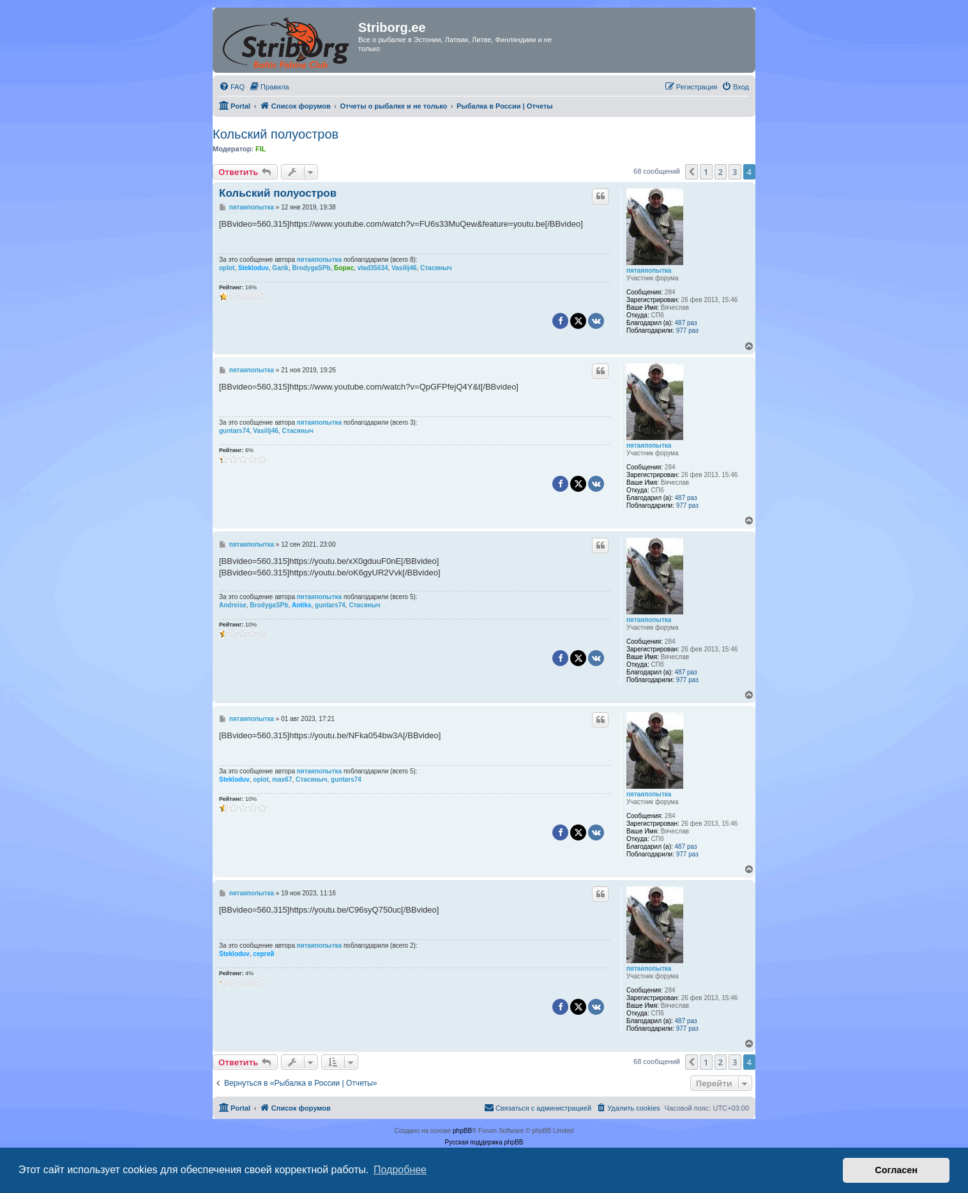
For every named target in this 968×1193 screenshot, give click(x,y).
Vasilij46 (403, 267)
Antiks (302, 605)
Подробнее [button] (400, 1169)
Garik (280, 267)
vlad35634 (373, 267)
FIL (260, 149)
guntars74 (234, 430)
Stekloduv (253, 267)
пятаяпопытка (648, 270)
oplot (226, 267)
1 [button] (706, 172)
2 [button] (720, 172)
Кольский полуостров (275, 134)
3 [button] (734, 172)
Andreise (232, 605)
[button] (691, 171)
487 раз (686, 322)
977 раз (687, 330)
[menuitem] (232, 87)
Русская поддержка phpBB (483, 1142)
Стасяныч (435, 267)
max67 (282, 779)
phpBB (462, 1130)
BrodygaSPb (311, 267)
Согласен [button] (896, 1170)
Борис (344, 267)
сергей (263, 953)
